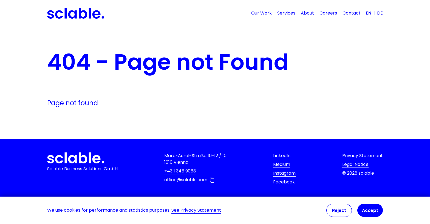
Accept (370, 210)
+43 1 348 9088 (180, 171)
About (307, 13)
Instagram (284, 173)
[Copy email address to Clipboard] (212, 180)
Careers (328, 13)
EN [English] (368, 13)
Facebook (284, 182)
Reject (339, 210)
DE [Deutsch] (380, 13)
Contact (352, 13)
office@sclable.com (185, 180)
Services (286, 13)
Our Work (261, 13)
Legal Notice (355, 164)
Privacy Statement (362, 155)
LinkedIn (281, 155)
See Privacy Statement (196, 210)
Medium (281, 164)
